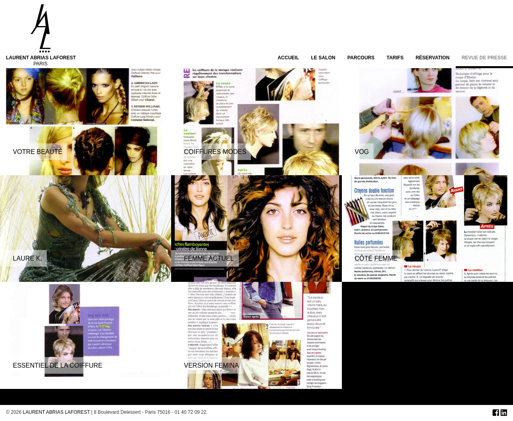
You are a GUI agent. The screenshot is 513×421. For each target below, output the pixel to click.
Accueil (288, 58)
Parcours (361, 58)
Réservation (433, 58)
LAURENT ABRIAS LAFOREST (56, 412)
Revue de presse (484, 58)
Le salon (323, 58)
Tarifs (394, 58)
